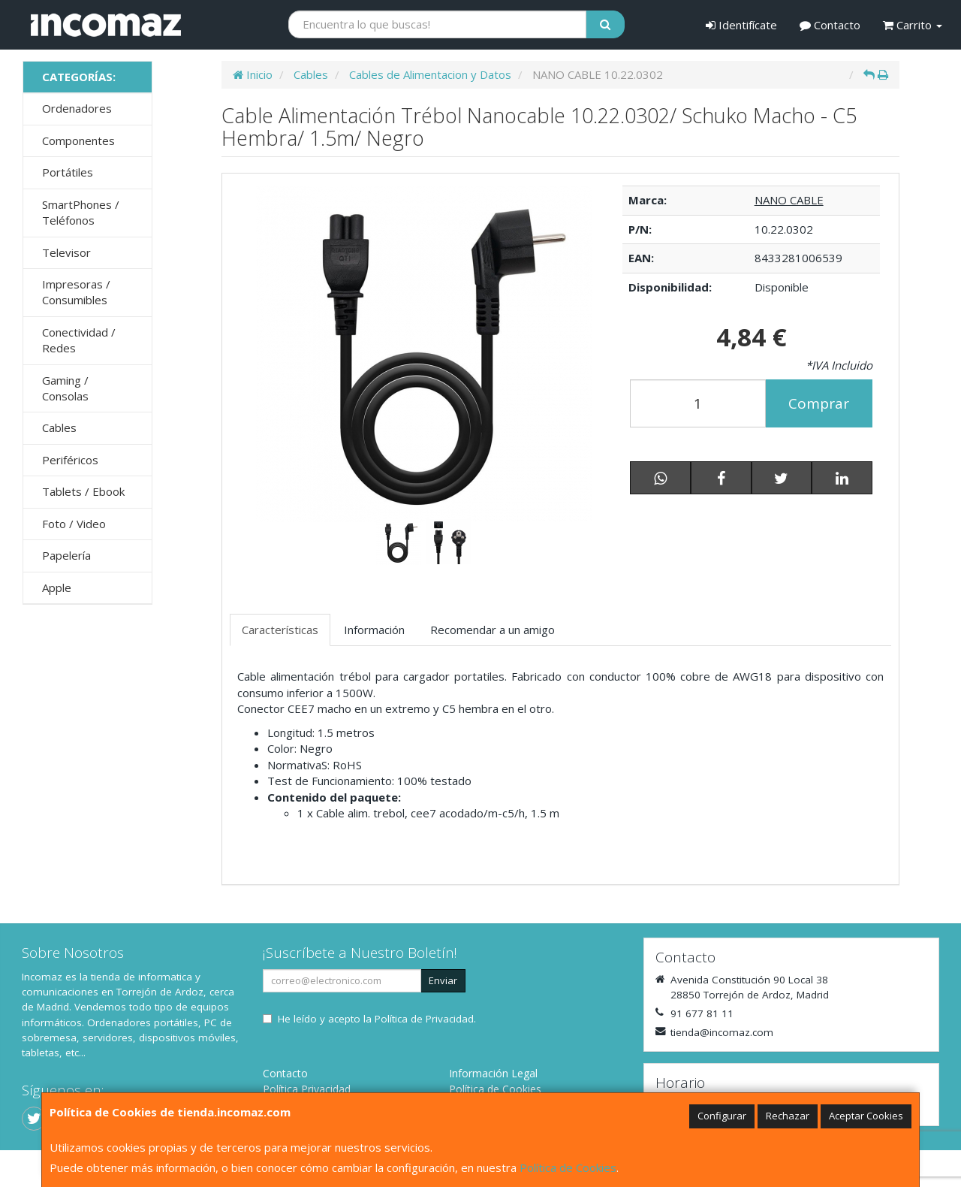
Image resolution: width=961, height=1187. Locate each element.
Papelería (66, 555)
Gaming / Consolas (65, 388)
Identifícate (741, 24)
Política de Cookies (568, 1167)
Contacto (830, 24)
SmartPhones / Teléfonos (80, 212)
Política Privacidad (307, 1089)
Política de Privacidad (424, 1018)
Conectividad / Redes (79, 340)
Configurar (721, 1115)
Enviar (443, 980)
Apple (56, 587)
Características (280, 629)
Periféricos (70, 459)
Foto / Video (74, 523)
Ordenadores (77, 108)
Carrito (912, 24)
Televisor (66, 252)
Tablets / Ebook (83, 491)
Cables (59, 427)
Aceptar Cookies (866, 1115)
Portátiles (67, 172)
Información (374, 629)
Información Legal (493, 1073)
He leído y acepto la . (377, 1018)
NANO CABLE (789, 199)
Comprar (818, 403)
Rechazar (787, 1115)
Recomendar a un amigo (492, 629)
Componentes (78, 140)
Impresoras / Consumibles (76, 291)
